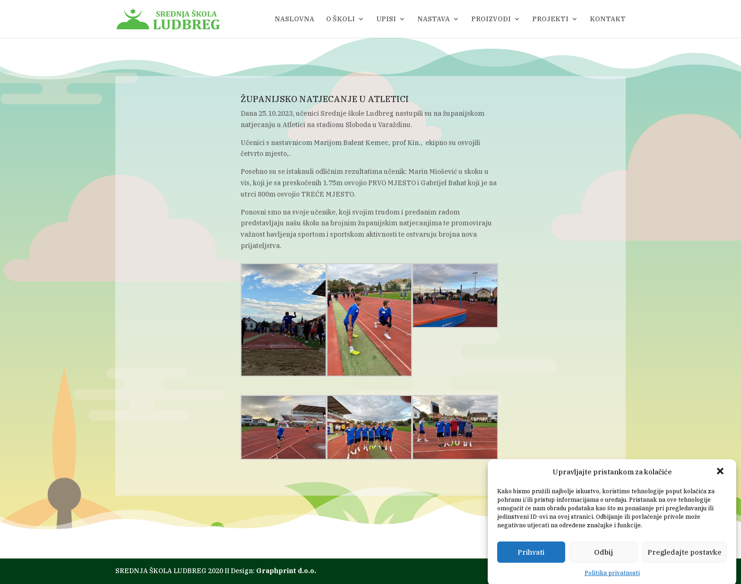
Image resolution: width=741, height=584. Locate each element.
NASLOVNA (294, 19)
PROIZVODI (491, 19)
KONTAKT (608, 19)
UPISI (386, 19)
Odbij (603, 555)
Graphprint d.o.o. (286, 571)
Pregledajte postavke (684, 555)
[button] (721, 476)
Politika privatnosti (612, 577)
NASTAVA (433, 19)
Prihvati (530, 555)
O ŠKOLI (340, 19)
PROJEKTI (550, 19)
